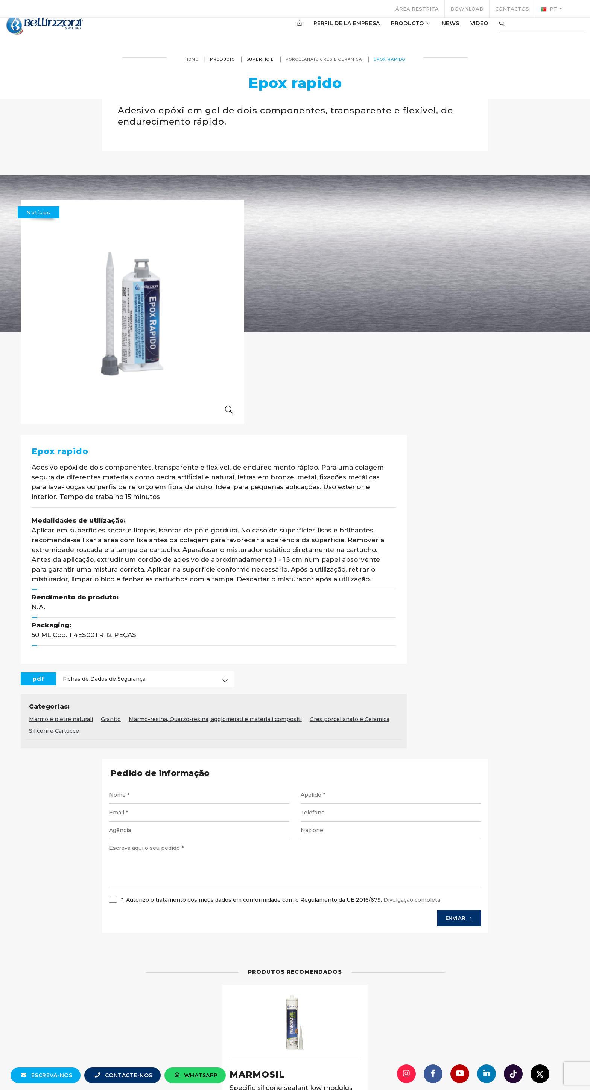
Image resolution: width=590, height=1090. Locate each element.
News (427, 29)
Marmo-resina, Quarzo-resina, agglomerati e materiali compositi (403, 502)
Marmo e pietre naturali (249, 502)
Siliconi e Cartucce (329, 514)
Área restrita (417, 9)
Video (456, 29)
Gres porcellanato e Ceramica (257, 514)
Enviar (444, 703)
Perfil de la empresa (324, 29)
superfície (260, 59)
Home (191, 59)
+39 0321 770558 (337, 1069)
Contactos (512, 9)
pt (549, 9)
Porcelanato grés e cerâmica (324, 59)
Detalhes (332, 927)
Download (467, 9)
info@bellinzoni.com (263, 1069)
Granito (299, 502)
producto (388, 29)
